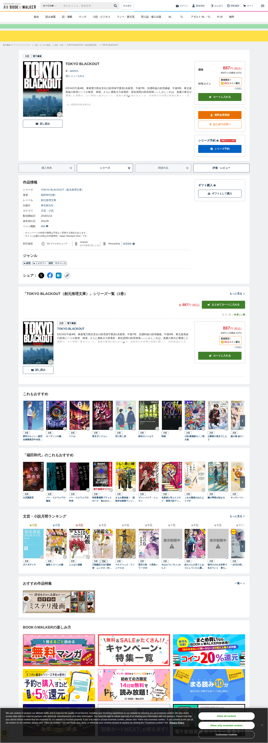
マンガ (82, 16)
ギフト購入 (207, 191)
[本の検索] (50, 5)
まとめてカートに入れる (223, 311)
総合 (36, 16)
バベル (72, 443)
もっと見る (237, 300)
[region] (134, 725)
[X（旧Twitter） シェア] (41, 282)
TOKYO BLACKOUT (70, 335)
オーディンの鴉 (53, 443)
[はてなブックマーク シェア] (59, 282)
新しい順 (239, 321)
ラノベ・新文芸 (126, 16)
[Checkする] (60, 121)
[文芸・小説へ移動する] (58, 51)
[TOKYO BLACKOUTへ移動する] (110, 51)
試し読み (43, 130)
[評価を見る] (74, 82)
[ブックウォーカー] (19, 5)
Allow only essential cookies (226, 725)
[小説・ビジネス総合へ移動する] (42, 51)
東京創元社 (47, 211)
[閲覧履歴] (233, 5)
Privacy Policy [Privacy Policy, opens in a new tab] (177, 723)
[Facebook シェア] (50, 282)
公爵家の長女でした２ (217, 444)
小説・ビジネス (101, 16)
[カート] (248, 5)
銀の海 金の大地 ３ (240, 443)
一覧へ (240, 589)
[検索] (116, 5)
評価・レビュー (221, 174)
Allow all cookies (226, 716)
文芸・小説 (47, 217)
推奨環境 (129, 250)
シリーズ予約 (208, 147)
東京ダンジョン (99, 443)
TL (181, 16)
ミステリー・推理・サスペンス (49, 269)
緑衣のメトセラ (145, 443)
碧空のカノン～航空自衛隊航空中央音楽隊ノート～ (32, 445)
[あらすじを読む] (128, 98)
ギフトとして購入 (220, 200)
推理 (27, 269)
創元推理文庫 (48, 206)
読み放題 (50, 16)
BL (170, 16)
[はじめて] (217, 5)
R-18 (220, 16)
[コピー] (67, 282)
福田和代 (74, 77)
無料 (231, 16)
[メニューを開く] (263, 6)
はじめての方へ (220, 130)
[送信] (116, 5)
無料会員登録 (220, 121)
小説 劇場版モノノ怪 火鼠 (194, 444)
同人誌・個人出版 (151, 16)
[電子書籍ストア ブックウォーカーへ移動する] (16, 51)
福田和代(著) (48, 201)
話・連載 (67, 16)
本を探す (127, 6)
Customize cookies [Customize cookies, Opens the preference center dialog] (226, 734)
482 (44, 232)
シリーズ (115, 174)
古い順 (226, 321)
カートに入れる (220, 103)
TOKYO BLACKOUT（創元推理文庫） (62, 196)
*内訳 (238, 95)
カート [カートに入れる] (220, 362)
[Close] (262, 725)
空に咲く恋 (120, 443)
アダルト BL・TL (201, 16)
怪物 (163, 443)
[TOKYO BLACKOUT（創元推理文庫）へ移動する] (82, 51)
